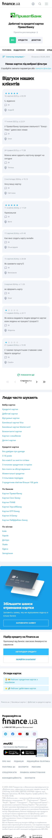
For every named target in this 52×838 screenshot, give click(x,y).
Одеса (5, 549)
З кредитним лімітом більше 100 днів (20, 482)
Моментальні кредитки (13, 473)
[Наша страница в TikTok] (27, 734)
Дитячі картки (9, 440)
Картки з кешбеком (11, 436)
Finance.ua (5, 702)
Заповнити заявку (26, 623)
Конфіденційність (11, 778)
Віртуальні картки (10, 418)
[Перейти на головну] (11, 4)
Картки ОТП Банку (11, 511)
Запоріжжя (7, 553)
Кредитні (23, 40)
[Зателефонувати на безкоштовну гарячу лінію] (26, 727)
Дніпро (5, 540)
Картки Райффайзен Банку (15, 520)
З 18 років (7, 455)
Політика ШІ (8, 767)
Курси (31, 50)
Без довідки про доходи (13, 451)
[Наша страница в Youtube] (20, 734)
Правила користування (32, 772)
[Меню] (46, 4)
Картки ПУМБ (8, 502)
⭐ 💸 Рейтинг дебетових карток (20, 688)
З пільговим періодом (12, 478)
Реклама (36, 767)
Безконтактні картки (12, 431)
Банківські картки (19, 702)
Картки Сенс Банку (11, 498)
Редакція (19, 761)
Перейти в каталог (26, 660)
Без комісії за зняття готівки (15, 460)
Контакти (30, 778)
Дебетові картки (10, 413)
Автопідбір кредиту (26, 652)
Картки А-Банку (9, 515)
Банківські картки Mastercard (16, 427)
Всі (12, 40)
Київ (4, 531)
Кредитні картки (10, 409)
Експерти (23, 767)
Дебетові (36, 40)
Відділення (20, 50)
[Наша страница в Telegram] (5, 734)
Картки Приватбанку (12, 493)
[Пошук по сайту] (39, 4)
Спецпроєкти (9, 772)
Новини (40, 50)
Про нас (6, 761)
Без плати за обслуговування (16, 469)
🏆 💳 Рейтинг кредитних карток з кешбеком (21, 681)
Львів (4, 544)
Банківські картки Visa (12, 422)
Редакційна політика (38, 761)
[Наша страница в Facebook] (12, 734)
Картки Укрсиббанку (12, 506)
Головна (6, 50)
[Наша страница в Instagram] (34, 734)
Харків (5, 535)
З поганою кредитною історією (17, 464)
